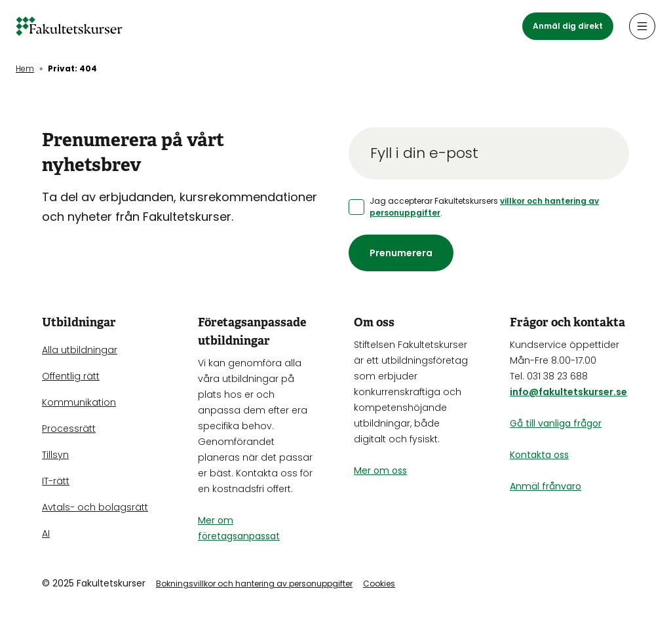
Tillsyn (55, 454)
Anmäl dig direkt (568, 25)
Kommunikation (79, 402)
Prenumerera (401, 252)
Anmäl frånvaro (545, 486)
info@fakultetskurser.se (568, 391)
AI (46, 533)
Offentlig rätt (71, 376)
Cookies (379, 583)
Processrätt (69, 428)
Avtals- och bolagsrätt (95, 507)
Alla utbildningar (79, 349)
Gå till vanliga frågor (556, 423)
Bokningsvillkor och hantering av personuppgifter (254, 583)
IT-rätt (55, 481)
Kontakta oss (539, 454)
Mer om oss (380, 470)
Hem (25, 68)
